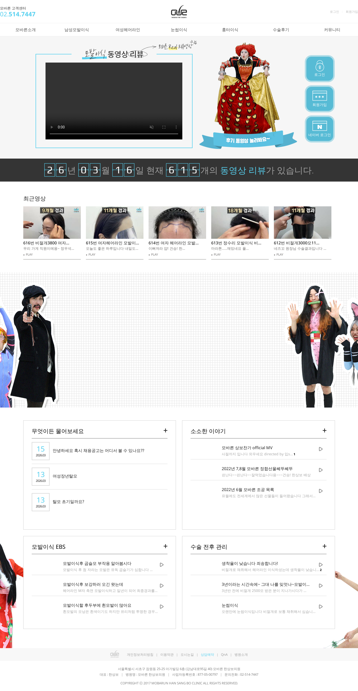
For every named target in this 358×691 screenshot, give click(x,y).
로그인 (334, 11)
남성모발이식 (76, 29)
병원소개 (241, 654)
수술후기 (281, 29)
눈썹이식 (179, 29)
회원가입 (352, 11)
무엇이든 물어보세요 (58, 431)
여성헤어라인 (128, 29)
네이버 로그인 (319, 134)
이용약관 (167, 654)
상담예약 (207, 654)
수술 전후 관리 (209, 546)
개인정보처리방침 (140, 654)
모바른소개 (25, 29)
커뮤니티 (332, 29)
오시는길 (187, 654)
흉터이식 (230, 29)
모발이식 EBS (48, 546)
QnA (224, 654)
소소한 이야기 (208, 431)
